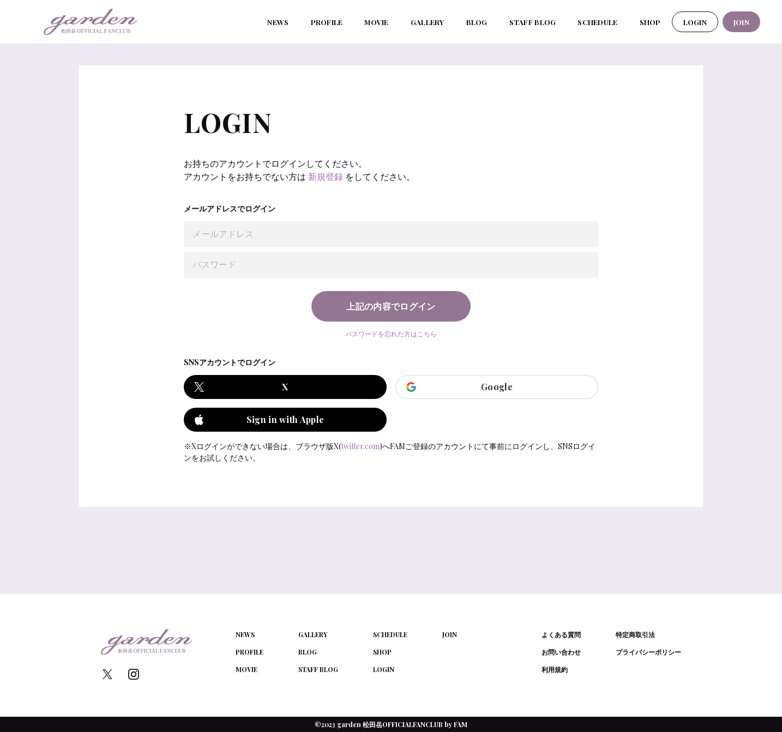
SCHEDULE (597, 22)
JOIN (741, 22)
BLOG (477, 22)
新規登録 (325, 176)
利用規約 (555, 669)
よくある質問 (561, 634)
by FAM (455, 724)
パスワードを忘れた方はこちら (391, 333)
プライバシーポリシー (648, 652)
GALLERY (427, 22)
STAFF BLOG (532, 22)
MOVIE (376, 22)
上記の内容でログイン (390, 306)
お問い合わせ (561, 652)
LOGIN (695, 22)
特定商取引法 (635, 634)
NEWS (277, 22)
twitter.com (360, 446)
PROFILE (327, 22)
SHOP (650, 22)
